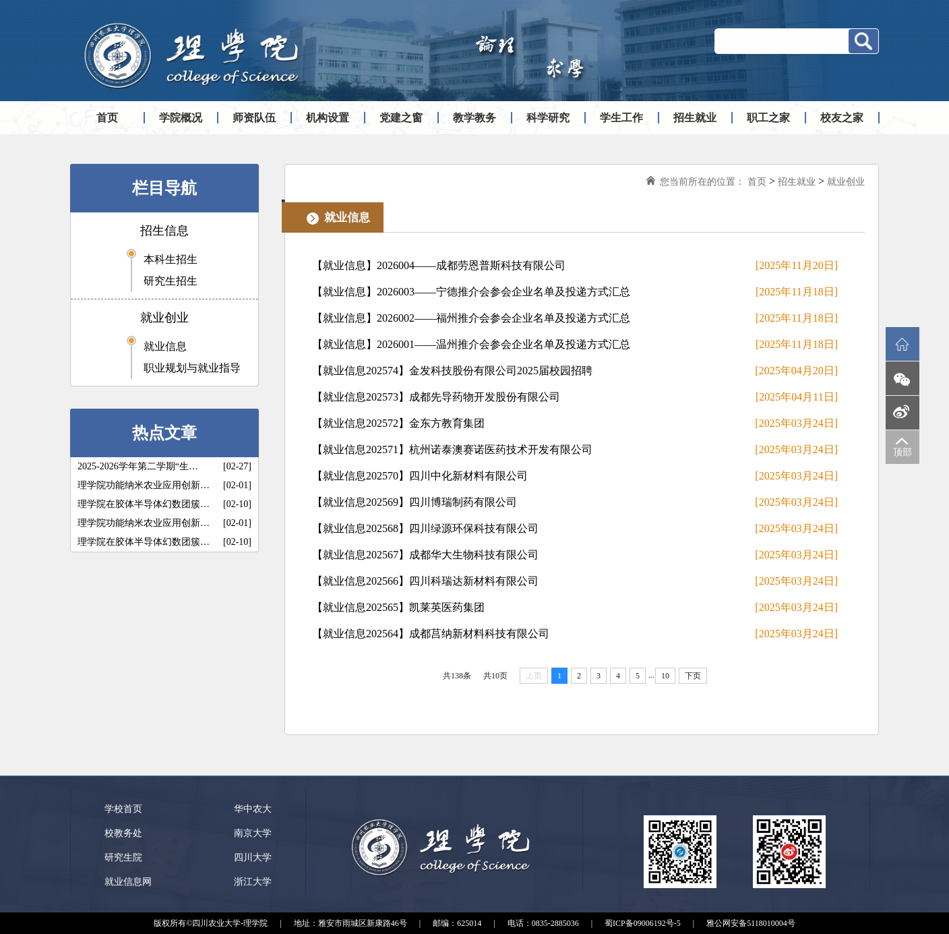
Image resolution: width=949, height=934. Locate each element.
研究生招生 (170, 281)
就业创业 (164, 317)
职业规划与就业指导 (192, 368)
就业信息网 (128, 882)
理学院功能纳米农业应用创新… (144, 485)
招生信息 (164, 230)
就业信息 (165, 346)
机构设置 (327, 117)
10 (665, 675)
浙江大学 (253, 882)
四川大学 (253, 857)
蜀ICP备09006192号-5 (643, 923)
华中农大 (253, 809)
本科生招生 (170, 259)
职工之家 (768, 117)
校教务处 (123, 833)
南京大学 (253, 833)
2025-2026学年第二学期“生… (138, 466)
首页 (107, 117)
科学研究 (548, 117)
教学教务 (474, 117)
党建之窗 (401, 117)
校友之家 (841, 117)
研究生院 (123, 857)
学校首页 (123, 809)
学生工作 (621, 117)
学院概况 (180, 117)
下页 (693, 675)
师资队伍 (254, 117)
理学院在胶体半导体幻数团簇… (144, 504)
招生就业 (694, 117)
